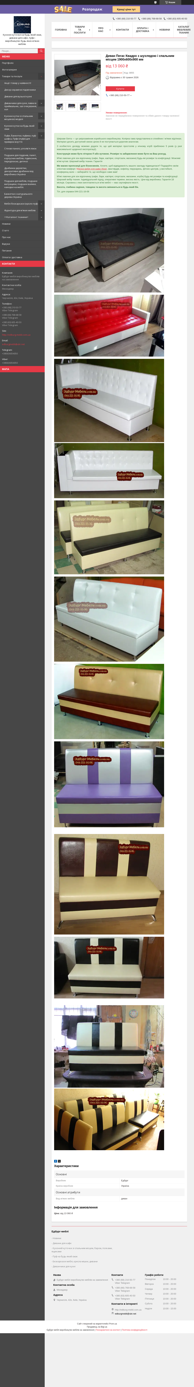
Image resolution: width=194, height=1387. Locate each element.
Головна (61, 29)
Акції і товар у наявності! (17, 83)
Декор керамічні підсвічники (20, 89)
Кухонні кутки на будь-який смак (19, 127)
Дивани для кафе (62, 1243)
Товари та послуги (12, 76)
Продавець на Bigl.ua (97, 1327)
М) (91, 169)
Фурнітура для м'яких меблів (20, 210)
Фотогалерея (9, 69)
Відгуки (6, 243)
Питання (7, 250)
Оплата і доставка (12, 257)
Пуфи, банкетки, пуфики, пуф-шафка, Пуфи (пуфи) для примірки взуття (20, 138)
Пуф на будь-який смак (65, 1256)
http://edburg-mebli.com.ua (16, 334)
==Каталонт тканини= (16, 217)
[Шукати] (41, 50)
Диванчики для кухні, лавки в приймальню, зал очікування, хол (20, 106)
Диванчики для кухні (64, 1266)
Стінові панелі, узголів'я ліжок (20, 148)
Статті (5, 230)
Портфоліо (8, 62)
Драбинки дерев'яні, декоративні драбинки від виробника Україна (18, 171)
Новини (6, 223)
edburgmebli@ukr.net (13, 344)
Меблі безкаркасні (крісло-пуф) (21, 203)
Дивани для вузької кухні (18, 96)
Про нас (6, 237)
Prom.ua (113, 1324)
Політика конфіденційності (134, 1330)
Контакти (122, 29)
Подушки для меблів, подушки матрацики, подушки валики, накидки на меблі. (20, 184)
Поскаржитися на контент (108, 1330)
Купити (120, 88)
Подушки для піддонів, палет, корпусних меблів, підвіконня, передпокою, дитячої (20, 158)
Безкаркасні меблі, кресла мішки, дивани (75, 1261)
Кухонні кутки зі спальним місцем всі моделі (18, 117)
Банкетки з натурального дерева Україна (18, 195)
